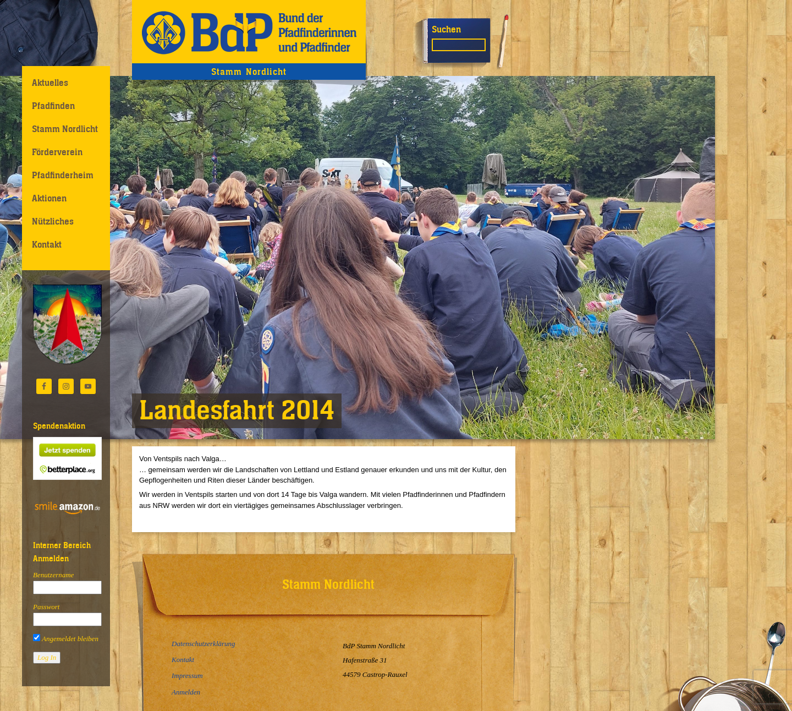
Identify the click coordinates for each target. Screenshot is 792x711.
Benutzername (53, 575)
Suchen (446, 29)
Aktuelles (50, 82)
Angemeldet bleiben (65, 639)
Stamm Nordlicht (65, 128)
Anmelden (186, 692)
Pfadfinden (53, 105)
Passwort (46, 607)
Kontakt (47, 244)
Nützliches (53, 221)
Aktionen (49, 198)
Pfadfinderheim (63, 175)
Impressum (187, 675)
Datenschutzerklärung (203, 643)
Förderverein (57, 151)
